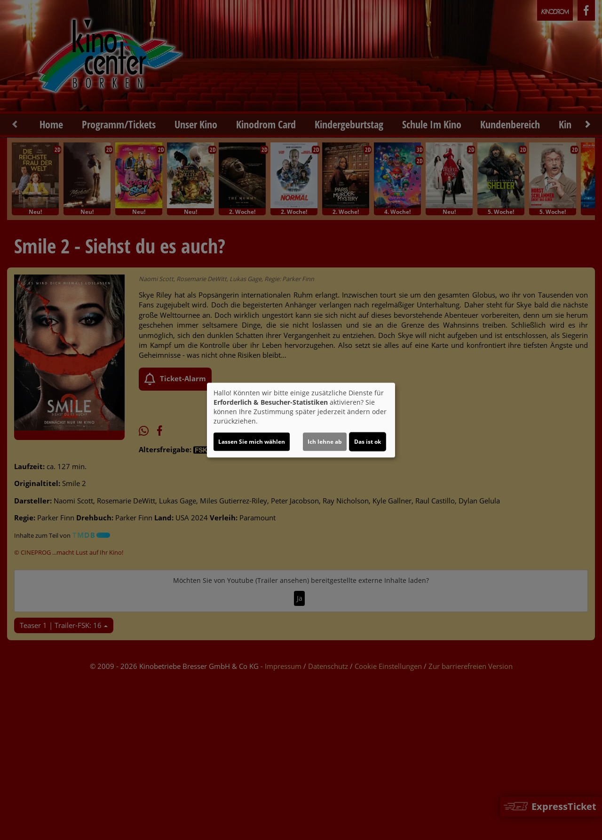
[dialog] (301, 420)
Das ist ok (367, 442)
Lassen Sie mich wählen (251, 442)
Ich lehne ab (325, 442)
